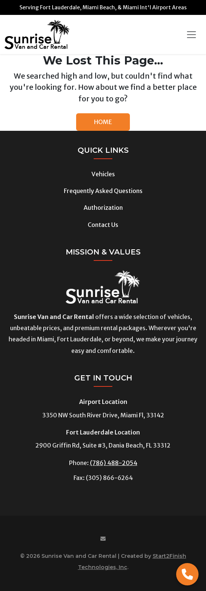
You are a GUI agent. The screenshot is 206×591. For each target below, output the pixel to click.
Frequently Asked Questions (103, 191)
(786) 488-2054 (113, 463)
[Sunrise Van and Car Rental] (37, 34)
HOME (103, 122)
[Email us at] (103, 539)
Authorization (103, 207)
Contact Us (103, 224)
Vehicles (103, 174)
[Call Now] (187, 574)
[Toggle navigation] (191, 35)
